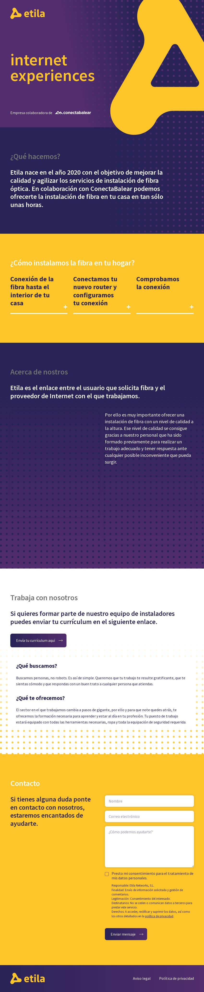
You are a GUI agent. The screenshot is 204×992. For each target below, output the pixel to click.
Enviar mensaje (123, 934)
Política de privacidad (176, 978)
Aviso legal (142, 978)
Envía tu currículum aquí (35, 640)
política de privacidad (159, 916)
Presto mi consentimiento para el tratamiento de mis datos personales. (152, 875)
